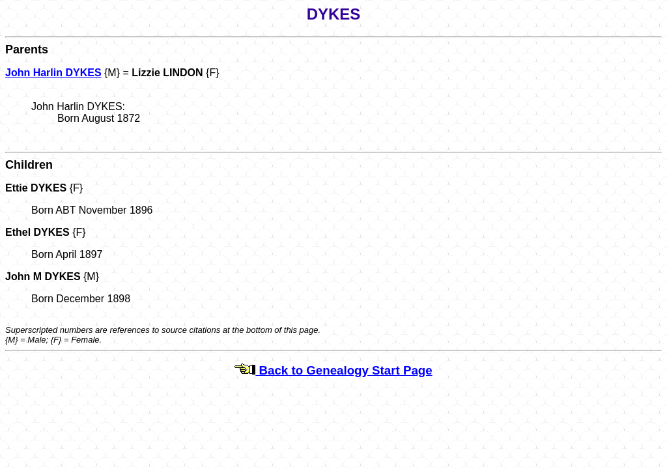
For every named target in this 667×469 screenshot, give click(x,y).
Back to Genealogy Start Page (333, 370)
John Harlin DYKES (53, 72)
